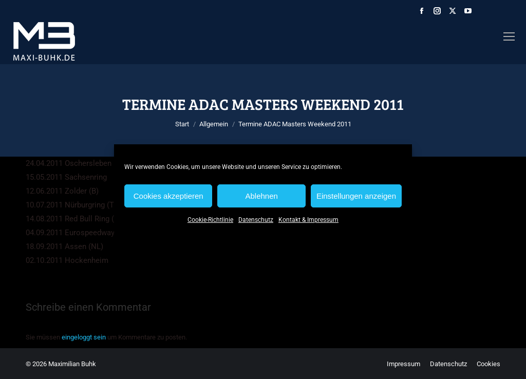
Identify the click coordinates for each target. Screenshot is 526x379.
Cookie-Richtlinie (210, 219)
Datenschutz (255, 219)
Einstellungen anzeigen (356, 196)
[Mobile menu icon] (509, 36)
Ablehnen (261, 196)
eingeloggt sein (84, 337)
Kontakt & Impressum (308, 219)
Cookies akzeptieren (168, 196)
